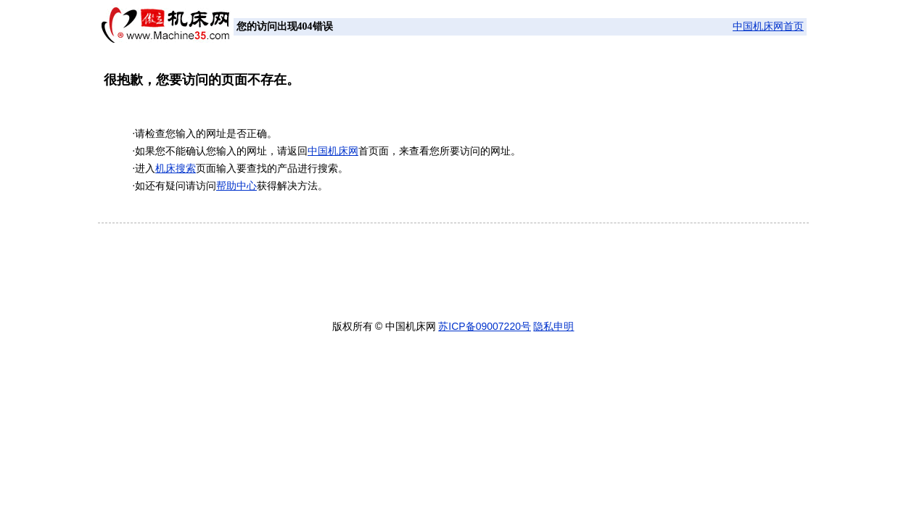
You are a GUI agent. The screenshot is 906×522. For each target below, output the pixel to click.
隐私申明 (553, 326)
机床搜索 (175, 168)
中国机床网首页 (768, 26)
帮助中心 (236, 186)
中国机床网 (333, 151)
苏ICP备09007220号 (484, 326)
